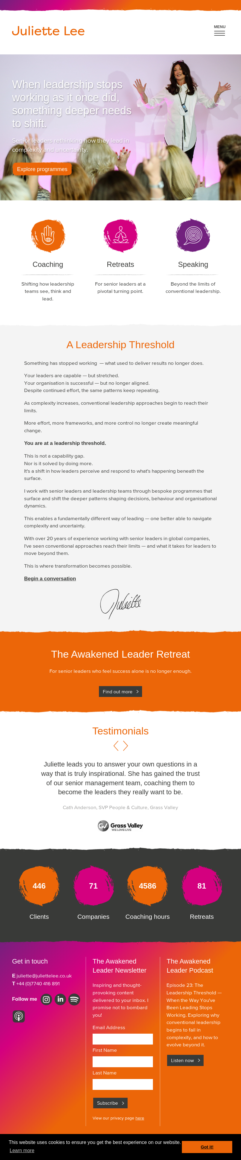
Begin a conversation (50, 579)
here (139, 1118)
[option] (120, 799)
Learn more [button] (22, 1150)
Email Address (109, 1027)
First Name (105, 1050)
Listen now (182, 1060)
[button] (220, 29)
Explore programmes (42, 169)
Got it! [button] (207, 1147)
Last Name (105, 1073)
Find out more (117, 691)
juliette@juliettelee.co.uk (44, 976)
